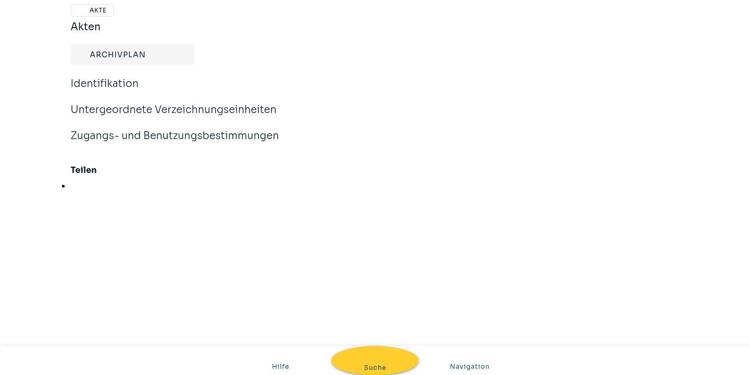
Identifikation (105, 91)
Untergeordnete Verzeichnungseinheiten (174, 117)
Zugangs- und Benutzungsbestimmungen (175, 143)
